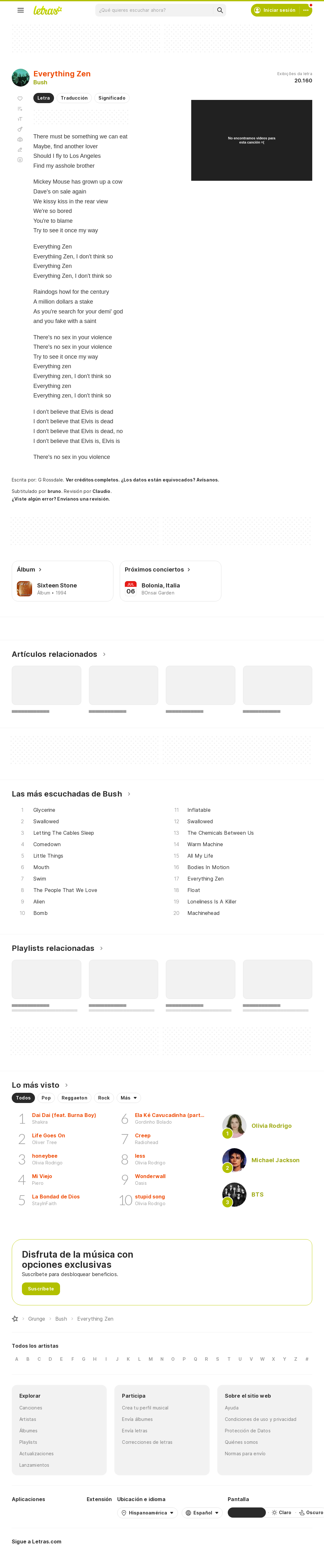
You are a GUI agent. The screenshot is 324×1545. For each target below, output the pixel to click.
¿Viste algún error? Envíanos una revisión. (61, 499)
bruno (54, 491)
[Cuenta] (306, 10)
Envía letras (134, 1430)
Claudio (101, 491)
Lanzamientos (34, 1465)
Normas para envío (245, 1453)
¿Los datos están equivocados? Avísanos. (170, 479)
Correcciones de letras (147, 1442)
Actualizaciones (36, 1453)
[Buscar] (219, 10)
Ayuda (232, 1407)
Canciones (30, 1407)
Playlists (28, 1442)
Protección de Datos (248, 1430)
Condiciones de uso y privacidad (261, 1419)
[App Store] (66, 1512)
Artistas (27, 1419)
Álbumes (28, 1430)
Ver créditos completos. (93, 479)
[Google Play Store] (29, 1512)
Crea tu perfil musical (145, 1407)
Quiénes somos (241, 1442)
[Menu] (21, 10)
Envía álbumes (137, 1419)
